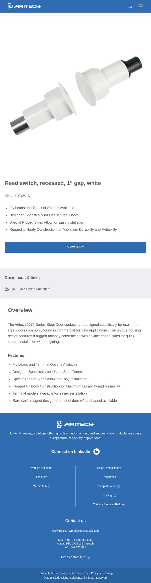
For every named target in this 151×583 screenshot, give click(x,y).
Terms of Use (46, 573)
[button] (140, 6)
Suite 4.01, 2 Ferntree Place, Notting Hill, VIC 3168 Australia (75, 541)
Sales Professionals (109, 467)
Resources (109, 476)
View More (75, 247)
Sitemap (108, 573)
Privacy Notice (67, 573)
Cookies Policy (89, 573)
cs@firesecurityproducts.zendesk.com (75, 530)
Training (107, 495)
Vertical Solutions (41, 467)
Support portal (107, 486)
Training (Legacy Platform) (109, 504)
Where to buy (41, 486)
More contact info (75, 557)
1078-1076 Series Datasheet (27, 289)
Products (41, 476)
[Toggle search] (130, 6)
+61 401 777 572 (75, 547)
